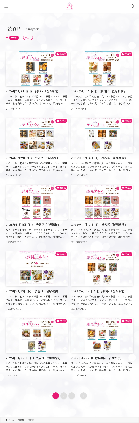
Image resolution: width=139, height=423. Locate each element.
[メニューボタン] (6, 6)
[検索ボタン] (132, 6)
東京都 (14, 37)
